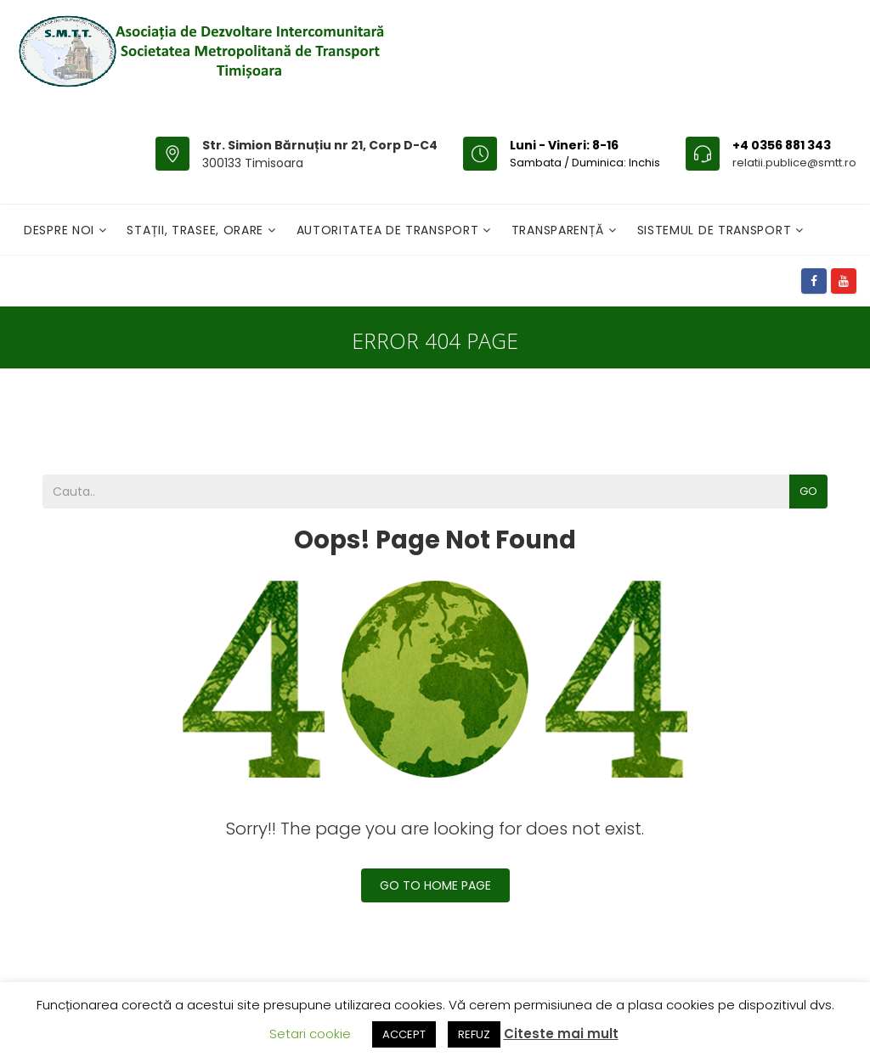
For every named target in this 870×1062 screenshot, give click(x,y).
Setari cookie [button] (310, 1033)
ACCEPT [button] (404, 1034)
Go (808, 491)
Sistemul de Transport (716, 230)
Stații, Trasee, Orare (197, 230)
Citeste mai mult (561, 1033)
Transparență (559, 230)
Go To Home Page (435, 885)
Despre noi (61, 230)
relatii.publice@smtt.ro (794, 163)
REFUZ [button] (474, 1034)
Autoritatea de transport (390, 230)
